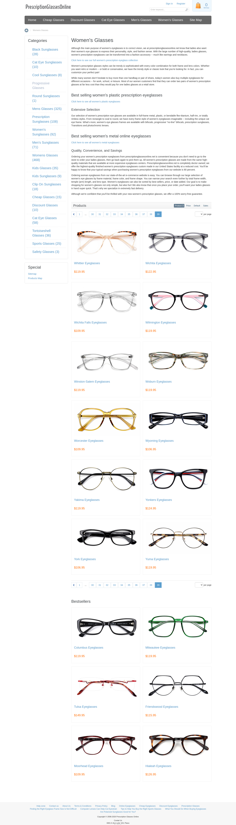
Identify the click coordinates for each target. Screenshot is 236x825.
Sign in (169, 3)
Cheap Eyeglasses (147, 806)
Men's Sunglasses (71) (45, 145)
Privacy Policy (101, 806)
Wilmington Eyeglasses (161, 322)
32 (107, 214)
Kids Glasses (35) (45, 168)
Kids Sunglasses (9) (46, 176)
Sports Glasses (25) (46, 243)
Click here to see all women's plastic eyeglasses (95, 101)
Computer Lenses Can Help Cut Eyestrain (98, 809)
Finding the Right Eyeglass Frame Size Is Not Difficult (53, 809)
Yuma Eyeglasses (157, 559)
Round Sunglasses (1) (46, 98)
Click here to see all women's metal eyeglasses (95, 142)
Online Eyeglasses (127, 806)
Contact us (54, 806)
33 (114, 214)
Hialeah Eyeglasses (158, 766)
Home (32, 20)
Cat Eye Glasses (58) (44, 220)
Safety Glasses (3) (45, 252)
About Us (66, 806)
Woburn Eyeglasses (159, 381)
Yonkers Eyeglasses (159, 500)
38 (151, 214)
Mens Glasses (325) (47, 109)
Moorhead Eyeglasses (88, 766)
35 (129, 214)
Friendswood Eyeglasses (162, 706)
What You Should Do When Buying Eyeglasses (185, 809)
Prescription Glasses (190, 806)
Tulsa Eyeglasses (85, 706)
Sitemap (32, 274)
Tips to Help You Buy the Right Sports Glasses (141, 809)
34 (121, 214)
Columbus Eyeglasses (88, 647)
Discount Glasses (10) (45, 207)
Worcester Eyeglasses (88, 440)
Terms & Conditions (82, 806)
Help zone (41, 806)
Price (188, 206)
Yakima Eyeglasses (87, 500)
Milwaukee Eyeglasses (160, 647)
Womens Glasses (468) (45, 157)
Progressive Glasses (41, 85)
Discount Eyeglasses (168, 806)
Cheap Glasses (53, 20)
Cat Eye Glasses (113, 20)
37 (143, 214)
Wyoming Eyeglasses (160, 440)
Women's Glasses (170, 20)
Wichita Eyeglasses (158, 263)
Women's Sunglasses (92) (44, 132)
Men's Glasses (141, 20)
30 (92, 214)
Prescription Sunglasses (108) (45, 119)
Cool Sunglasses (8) (47, 75)
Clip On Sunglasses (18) (46, 186)
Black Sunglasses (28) (45, 52)
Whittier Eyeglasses (87, 263)
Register (181, 3)
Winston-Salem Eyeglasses (92, 381)
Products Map (35, 278)
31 (99, 214)
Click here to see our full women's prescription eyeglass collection (104, 60)
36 (136, 214)
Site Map (196, 20)
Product (178, 206)
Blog (113, 806)
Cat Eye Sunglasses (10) (47, 64)
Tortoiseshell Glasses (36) (41, 233)
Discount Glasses (83, 20)
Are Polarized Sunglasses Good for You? (118, 812)
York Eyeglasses (85, 559)
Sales (205, 206)
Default (197, 206)
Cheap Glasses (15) (46, 197)
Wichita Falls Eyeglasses (90, 322)
